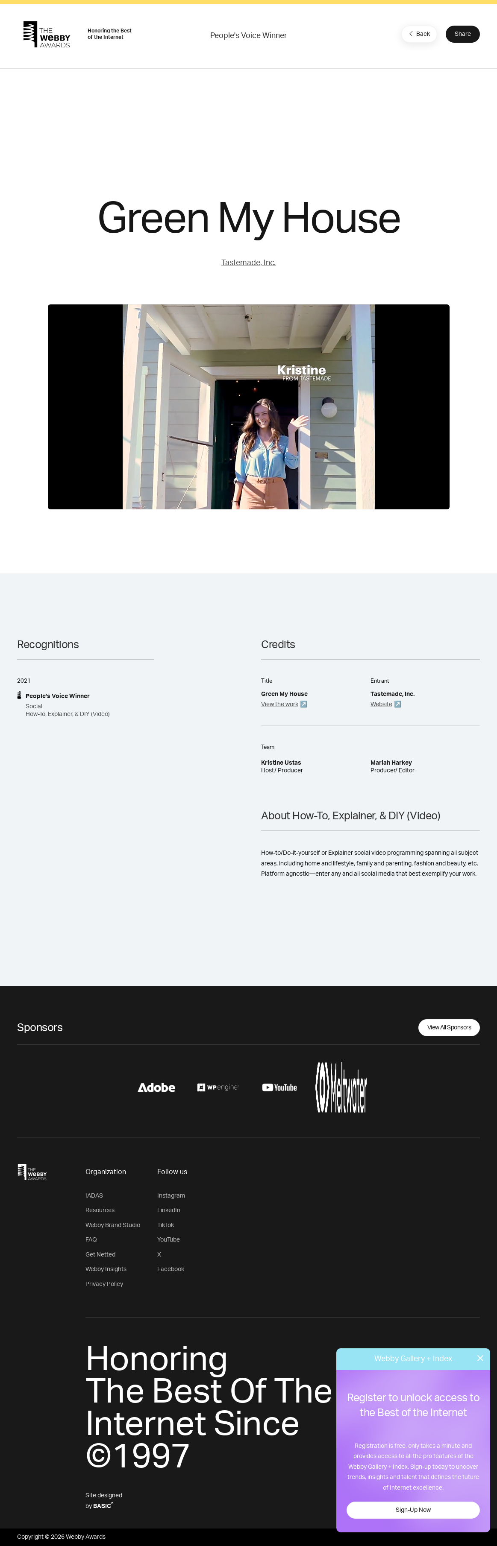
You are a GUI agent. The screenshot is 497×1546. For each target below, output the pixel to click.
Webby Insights (105, 1269)
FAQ (91, 1240)
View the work (279, 704)
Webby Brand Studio (112, 1225)
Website (381, 704)
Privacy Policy (104, 1284)
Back (418, 33)
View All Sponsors (449, 1028)
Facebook (170, 1269)
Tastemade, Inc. (248, 263)
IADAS (94, 1196)
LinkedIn (168, 1210)
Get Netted (100, 1255)
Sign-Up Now (413, 1510)
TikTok (165, 1225)
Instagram (171, 1196)
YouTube (168, 1240)
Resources (100, 1210)
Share (463, 34)
